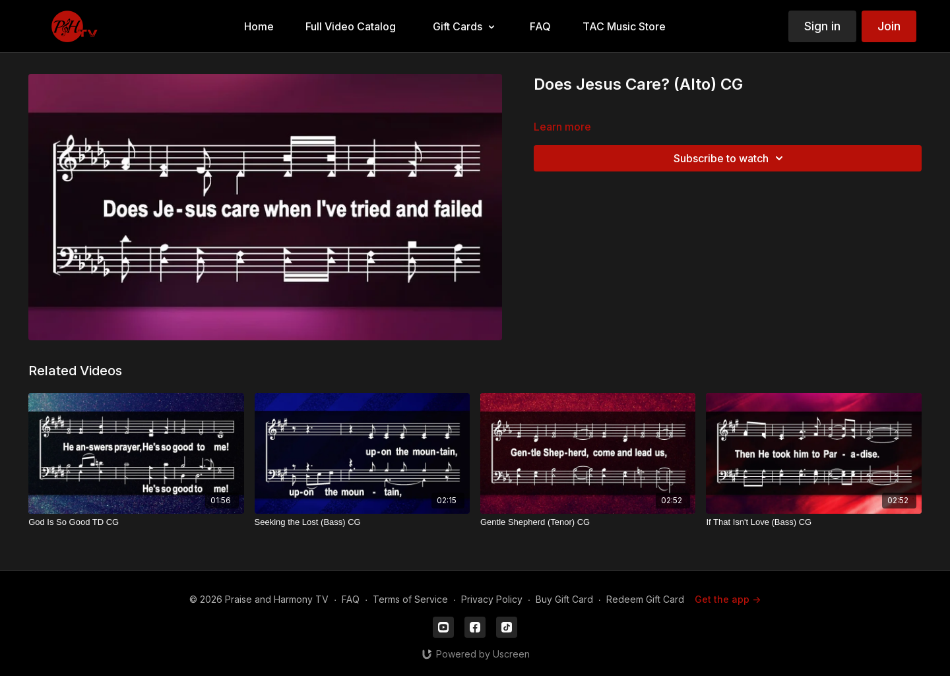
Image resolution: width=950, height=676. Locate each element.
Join (889, 26)
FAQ (351, 599)
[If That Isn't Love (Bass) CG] (813, 522)
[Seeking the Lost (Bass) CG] (362, 522)
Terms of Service (410, 599)
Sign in (822, 26)
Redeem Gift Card (645, 599)
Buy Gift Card (564, 599)
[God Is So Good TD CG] (135, 522)
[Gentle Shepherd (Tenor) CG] (587, 522)
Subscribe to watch (730, 158)
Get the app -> (728, 599)
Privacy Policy (491, 599)
